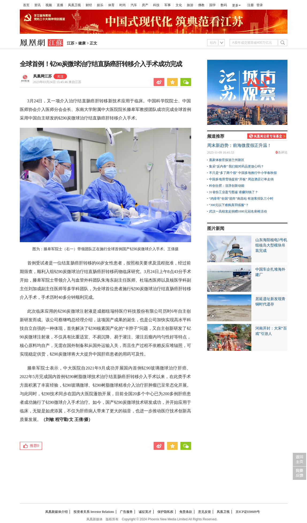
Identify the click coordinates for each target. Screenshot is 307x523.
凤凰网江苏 (42, 76)
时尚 (122, 5)
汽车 (134, 5)
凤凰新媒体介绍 (56, 512)
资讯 (37, 5)
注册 (250, 5)
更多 (235, 5)
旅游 (190, 5)
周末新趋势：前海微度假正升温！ (239, 145)
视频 (49, 5)
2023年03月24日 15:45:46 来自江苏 (57, 82)
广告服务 (126, 512)
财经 (89, 5)
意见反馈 (204, 512)
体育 (111, 5)
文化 (179, 5)
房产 (145, 5)
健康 (82, 43)
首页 (26, 5)
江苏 (70, 43)
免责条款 (185, 512)
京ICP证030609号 (248, 512)
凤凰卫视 (74, 5)
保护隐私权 (165, 512)
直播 (60, 5)
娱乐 (100, 5)
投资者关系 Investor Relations (94, 512)
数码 (224, 5)
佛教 (201, 5)
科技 (156, 5)
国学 (212, 5)
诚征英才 (145, 512)
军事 (167, 5)
